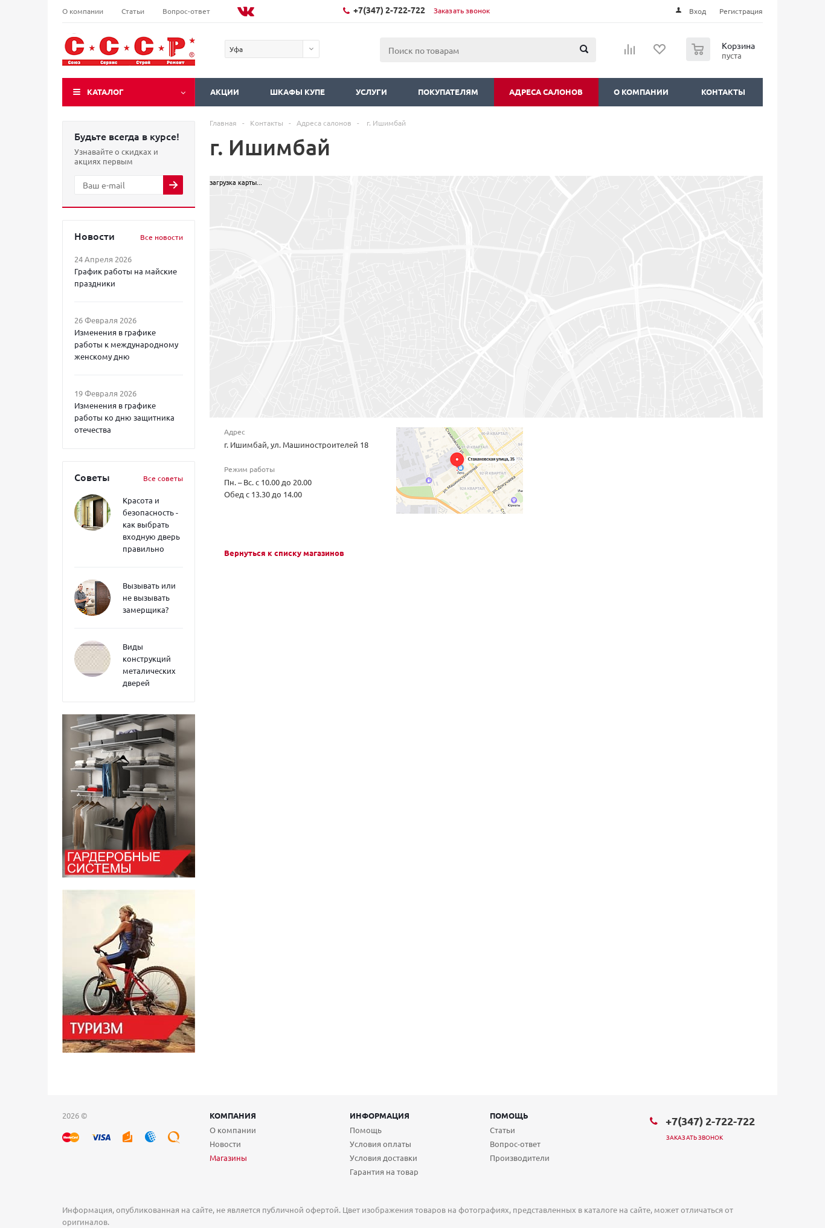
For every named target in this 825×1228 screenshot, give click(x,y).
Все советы (163, 478)
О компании (641, 91)
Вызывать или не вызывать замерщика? (149, 597)
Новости (225, 1144)
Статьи (502, 1130)
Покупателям (448, 91)
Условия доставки (383, 1157)
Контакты (723, 91)
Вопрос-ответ (515, 1144)
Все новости (161, 237)
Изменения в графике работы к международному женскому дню (126, 344)
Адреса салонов (546, 91)
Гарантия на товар (384, 1171)
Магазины (228, 1157)
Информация (379, 1115)
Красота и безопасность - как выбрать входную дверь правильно (151, 524)
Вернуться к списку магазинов (284, 553)
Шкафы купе (297, 91)
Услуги (371, 91)
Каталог (105, 91)
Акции (224, 91)
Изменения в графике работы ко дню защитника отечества (124, 417)
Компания (233, 1115)
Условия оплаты (380, 1144)
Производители (520, 1157)
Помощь (509, 1115)
